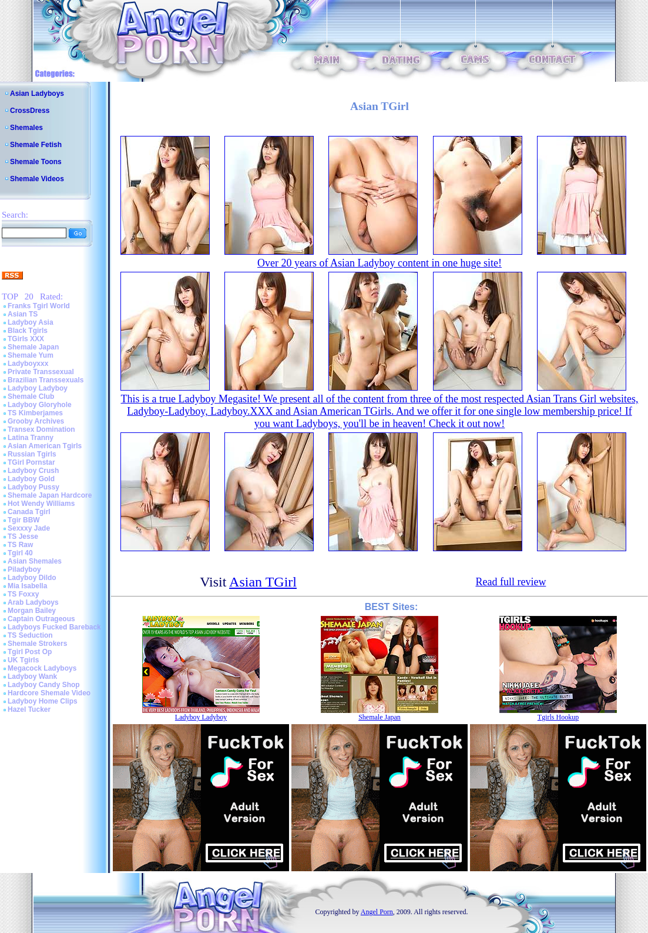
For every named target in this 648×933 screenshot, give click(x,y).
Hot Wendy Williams (41, 503)
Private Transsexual (41, 372)
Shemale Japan (33, 347)
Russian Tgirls (32, 454)
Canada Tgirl (29, 512)
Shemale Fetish (36, 145)
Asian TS (23, 314)
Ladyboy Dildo (32, 578)
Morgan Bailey (32, 611)
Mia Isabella (27, 586)
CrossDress (29, 110)
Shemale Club (31, 396)
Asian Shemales (35, 561)
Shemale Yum (30, 355)
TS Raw (20, 545)
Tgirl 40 (20, 553)
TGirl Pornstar (31, 462)
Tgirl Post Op (30, 652)
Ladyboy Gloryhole (40, 405)
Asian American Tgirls (45, 446)
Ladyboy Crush (33, 471)
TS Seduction (30, 635)
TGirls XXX (26, 339)
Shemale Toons (36, 162)
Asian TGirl (263, 581)
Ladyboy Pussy (33, 487)
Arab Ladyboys (33, 602)
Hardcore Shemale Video (49, 693)
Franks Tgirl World (39, 306)
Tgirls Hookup (558, 717)
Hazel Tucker (29, 709)
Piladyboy (24, 569)
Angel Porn (377, 912)
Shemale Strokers (37, 643)
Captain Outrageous (41, 619)
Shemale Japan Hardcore (50, 495)
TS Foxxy (23, 594)
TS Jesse (23, 536)
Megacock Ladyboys (42, 668)
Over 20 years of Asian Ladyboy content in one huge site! (379, 263)
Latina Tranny (30, 438)
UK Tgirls (23, 660)
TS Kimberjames (35, 413)
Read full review (510, 582)
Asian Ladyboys (37, 93)
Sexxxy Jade (29, 528)
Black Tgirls (28, 330)
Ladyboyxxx (28, 363)
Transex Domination (41, 429)
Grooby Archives (36, 421)
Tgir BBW (24, 520)
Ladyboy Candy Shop (44, 685)
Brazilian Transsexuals (45, 380)
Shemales (26, 128)
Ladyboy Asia (30, 322)
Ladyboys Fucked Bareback (54, 627)
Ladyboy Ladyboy (38, 388)
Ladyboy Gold (31, 479)
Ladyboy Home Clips (43, 701)
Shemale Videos (37, 179)
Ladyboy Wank (32, 676)
